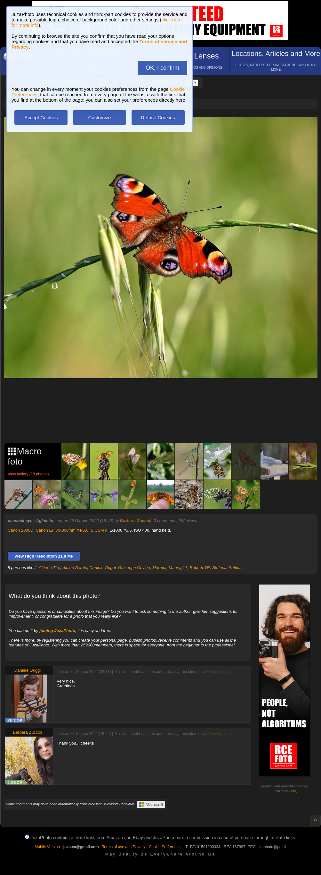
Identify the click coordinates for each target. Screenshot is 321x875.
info (293, 791)
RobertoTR (199, 567)
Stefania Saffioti (226, 567)
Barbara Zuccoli (135, 520)
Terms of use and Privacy (123, 847)
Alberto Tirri (49, 567)
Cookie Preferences (165, 847)
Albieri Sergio (74, 567)
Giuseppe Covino (134, 567)
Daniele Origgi (102, 567)
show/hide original (214, 671)
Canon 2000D (20, 530)
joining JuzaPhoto (57, 630)
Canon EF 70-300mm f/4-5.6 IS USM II (71, 530)
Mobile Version (47, 847)
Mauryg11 (178, 567)
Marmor (159, 567)
